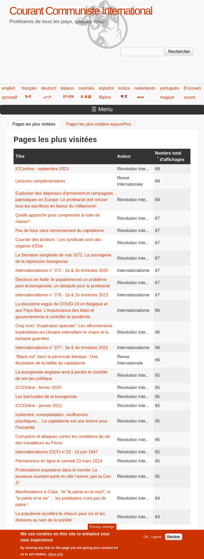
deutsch (48, 88)
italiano (67, 88)
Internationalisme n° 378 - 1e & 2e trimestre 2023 (61, 295)
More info (55, 556)
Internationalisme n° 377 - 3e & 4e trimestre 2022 (61, 347)
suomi (189, 97)
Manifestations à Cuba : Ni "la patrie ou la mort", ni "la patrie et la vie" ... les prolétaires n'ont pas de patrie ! (62, 498)
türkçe (124, 88)
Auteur (124, 156)
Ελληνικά (192, 88)
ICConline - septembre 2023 (42, 169)
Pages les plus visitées (36, 123)
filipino (105, 97)
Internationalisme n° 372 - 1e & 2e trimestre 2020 (61, 270)
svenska (86, 88)
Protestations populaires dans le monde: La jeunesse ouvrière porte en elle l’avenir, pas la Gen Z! (63, 476)
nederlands (144, 88)
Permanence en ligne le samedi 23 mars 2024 (58, 461)
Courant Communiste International (80, 11)
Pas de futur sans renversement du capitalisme (59, 230)
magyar (167, 97)
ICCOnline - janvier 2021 (38, 405)
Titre (19, 156)
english (8, 88)
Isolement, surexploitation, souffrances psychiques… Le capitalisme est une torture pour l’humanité (61, 421)
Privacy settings (102, 529)
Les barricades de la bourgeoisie (46, 396)
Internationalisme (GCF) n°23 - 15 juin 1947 (56, 452)
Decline (173, 539)
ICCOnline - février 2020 (38, 387)
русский (9, 97)
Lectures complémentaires (40, 181)
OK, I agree (152, 539)
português (169, 88)
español (106, 88)
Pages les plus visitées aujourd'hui (98, 124)
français (29, 88)
